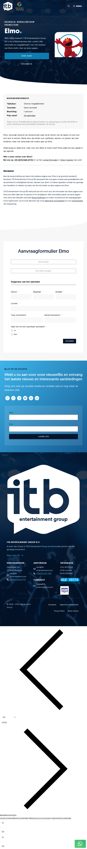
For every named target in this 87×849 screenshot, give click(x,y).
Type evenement (18, 315)
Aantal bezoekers (52, 315)
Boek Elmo (27, 56)
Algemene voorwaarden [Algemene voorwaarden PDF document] (69, 605)
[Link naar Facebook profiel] (19, 398)
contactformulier (50, 160)
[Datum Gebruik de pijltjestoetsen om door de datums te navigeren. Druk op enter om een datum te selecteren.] (21, 297)
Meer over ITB (13, 555)
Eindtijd (59, 292)
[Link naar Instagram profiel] (13, 398)
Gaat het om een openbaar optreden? (28, 326)
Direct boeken (66, 160)
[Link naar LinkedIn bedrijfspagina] (37, 398)
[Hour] (5, 823)
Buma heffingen (39, 197)
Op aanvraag (29, 115)
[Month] (8, 717)
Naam (11, 412)
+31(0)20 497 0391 (43, 573)
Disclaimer (52, 605)
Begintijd (37, 292)
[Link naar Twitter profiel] (31, 398)
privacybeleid (77, 201)
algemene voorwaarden (55, 201)
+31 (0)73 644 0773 (23, 160)
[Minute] (5, 832)
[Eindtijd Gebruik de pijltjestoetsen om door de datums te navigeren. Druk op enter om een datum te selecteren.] (66, 297)
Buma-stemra (73, 611)
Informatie (26, 64)
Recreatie (10, 22)
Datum (14, 292)
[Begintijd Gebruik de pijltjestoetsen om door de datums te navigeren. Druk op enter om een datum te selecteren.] (43, 297)
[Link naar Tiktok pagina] (7, 398)
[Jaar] (14, 722)
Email (11, 424)
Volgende (69, 341)
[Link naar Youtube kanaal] (25, 398)
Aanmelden (43, 436)
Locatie (14, 303)
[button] (68, 6)
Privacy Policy (59, 611)
